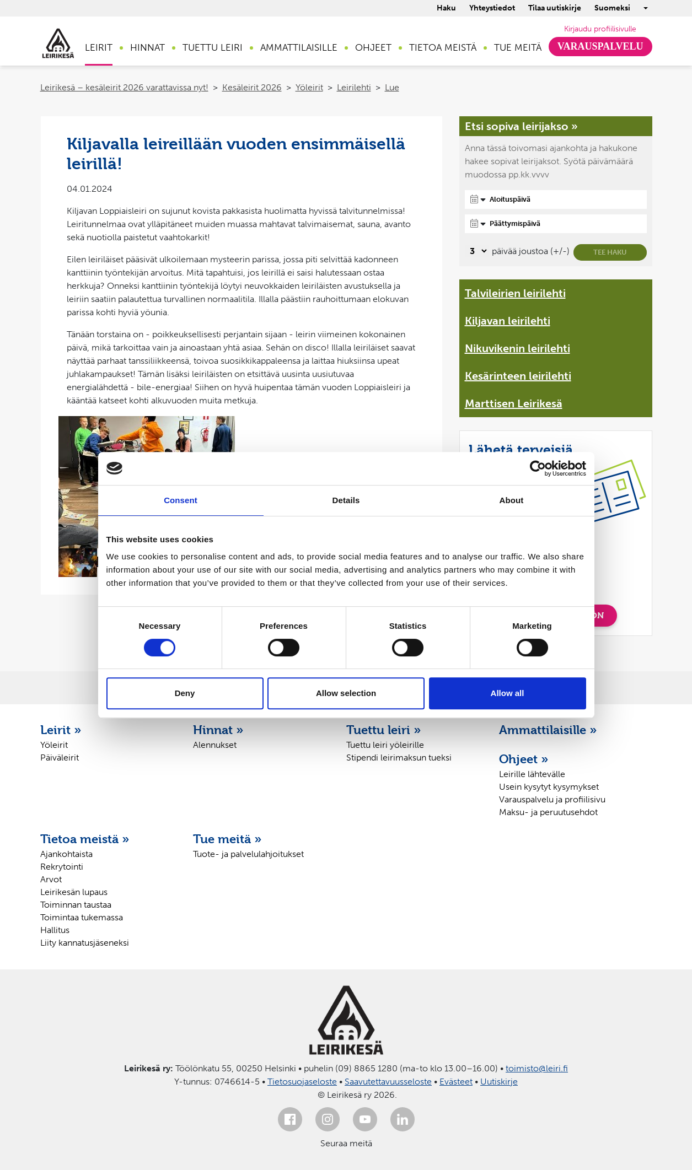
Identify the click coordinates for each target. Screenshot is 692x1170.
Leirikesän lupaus (74, 892)
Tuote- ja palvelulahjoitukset (248, 854)
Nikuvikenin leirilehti (517, 348)
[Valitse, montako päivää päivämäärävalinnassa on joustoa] (477, 251)
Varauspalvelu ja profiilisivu (552, 799)
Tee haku (610, 252)
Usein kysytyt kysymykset (549, 786)
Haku (446, 8)
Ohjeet (373, 47)
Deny (185, 693)
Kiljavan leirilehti (507, 320)
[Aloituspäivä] (556, 199)
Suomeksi (612, 8)
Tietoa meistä (442, 47)
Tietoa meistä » (85, 839)
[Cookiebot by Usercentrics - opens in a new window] (538, 468)
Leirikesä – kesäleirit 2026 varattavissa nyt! (124, 87)
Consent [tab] (180, 500)
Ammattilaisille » (548, 730)
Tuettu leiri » (383, 730)
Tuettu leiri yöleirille (385, 745)
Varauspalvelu (600, 46)
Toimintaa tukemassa (81, 917)
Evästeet (456, 1081)
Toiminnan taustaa (75, 904)
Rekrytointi (61, 866)
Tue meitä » (227, 839)
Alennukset (215, 745)
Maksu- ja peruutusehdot (548, 812)
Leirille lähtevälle (532, 774)
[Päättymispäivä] (556, 223)
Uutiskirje (499, 1081)
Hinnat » (218, 730)
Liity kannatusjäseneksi (84, 942)
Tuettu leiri (213, 47)
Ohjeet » (524, 759)
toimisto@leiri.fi (537, 1068)
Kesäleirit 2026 (252, 87)
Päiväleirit (59, 757)
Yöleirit (309, 87)
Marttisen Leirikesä (513, 403)
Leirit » (61, 730)
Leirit (98, 47)
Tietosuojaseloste (302, 1081)
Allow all (507, 693)
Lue (392, 87)
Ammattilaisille (298, 47)
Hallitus (54, 930)
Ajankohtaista (66, 854)
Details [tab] (346, 500)
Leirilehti (354, 87)
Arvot (51, 879)
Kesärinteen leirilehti (518, 375)
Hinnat (147, 47)
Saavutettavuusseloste (388, 1081)
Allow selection (346, 693)
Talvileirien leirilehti (515, 293)
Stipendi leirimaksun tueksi (399, 757)
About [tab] (512, 500)
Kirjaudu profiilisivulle (600, 29)
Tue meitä (517, 47)
